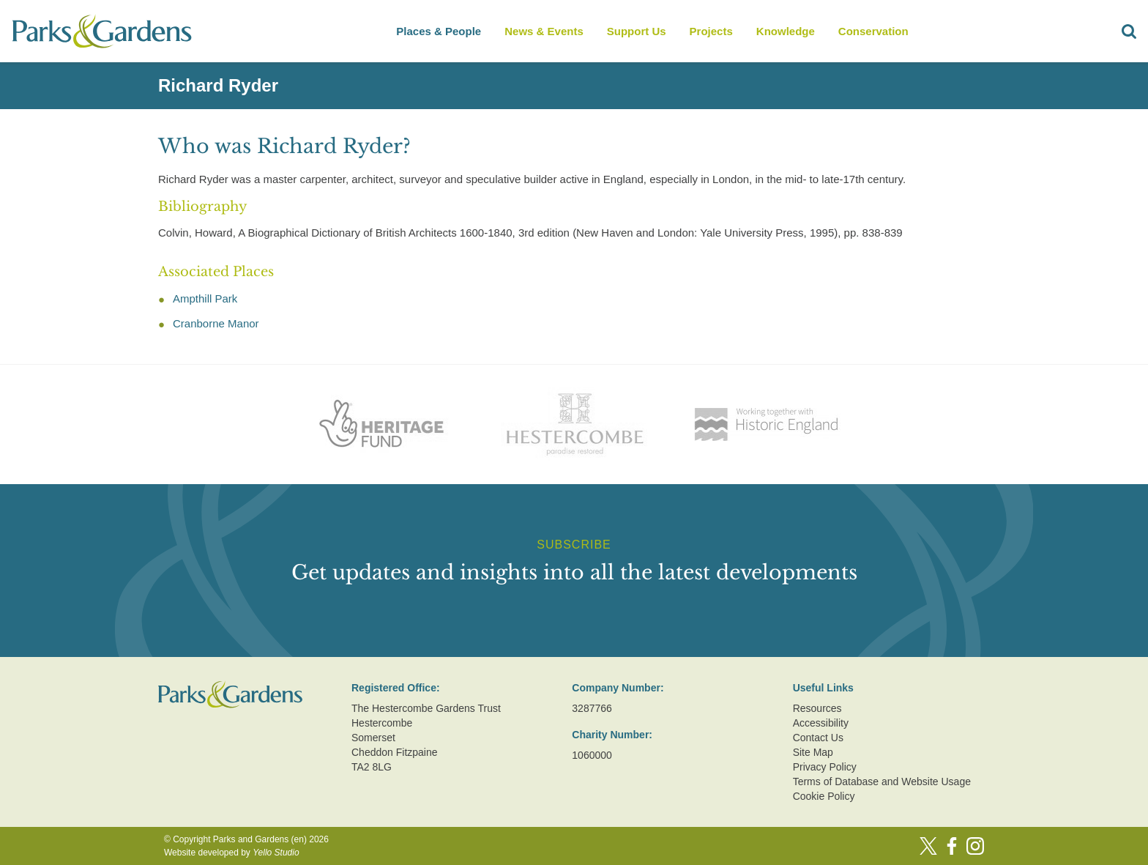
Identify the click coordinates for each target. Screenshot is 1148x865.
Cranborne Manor (216, 323)
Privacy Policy (825, 767)
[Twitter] (928, 846)
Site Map (813, 752)
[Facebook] (952, 846)
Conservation (873, 31)
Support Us (636, 31)
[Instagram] (975, 846)
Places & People (438, 31)
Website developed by (231, 852)
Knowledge (785, 31)
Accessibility (821, 723)
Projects (711, 31)
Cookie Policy (824, 796)
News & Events (544, 31)
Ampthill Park (205, 298)
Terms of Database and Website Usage (882, 781)
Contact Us (818, 737)
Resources (817, 708)
